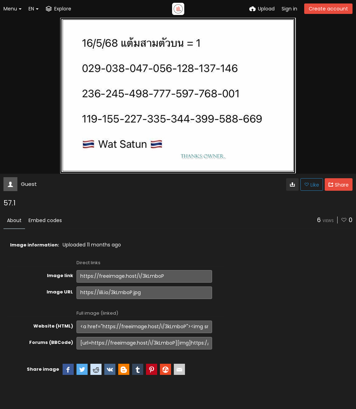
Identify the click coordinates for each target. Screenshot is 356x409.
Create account (328, 8)
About (14, 220)
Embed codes (45, 220)
